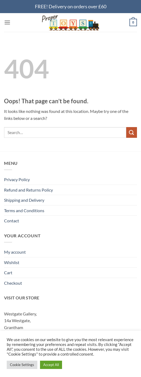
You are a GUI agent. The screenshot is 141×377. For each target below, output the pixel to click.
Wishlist (11, 262)
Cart (8, 272)
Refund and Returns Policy (28, 189)
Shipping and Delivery (24, 200)
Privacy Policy (17, 179)
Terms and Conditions (24, 210)
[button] (7, 22)
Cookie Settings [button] (22, 365)
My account (15, 251)
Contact (11, 220)
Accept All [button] (51, 365)
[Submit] (131, 132)
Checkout (13, 282)
